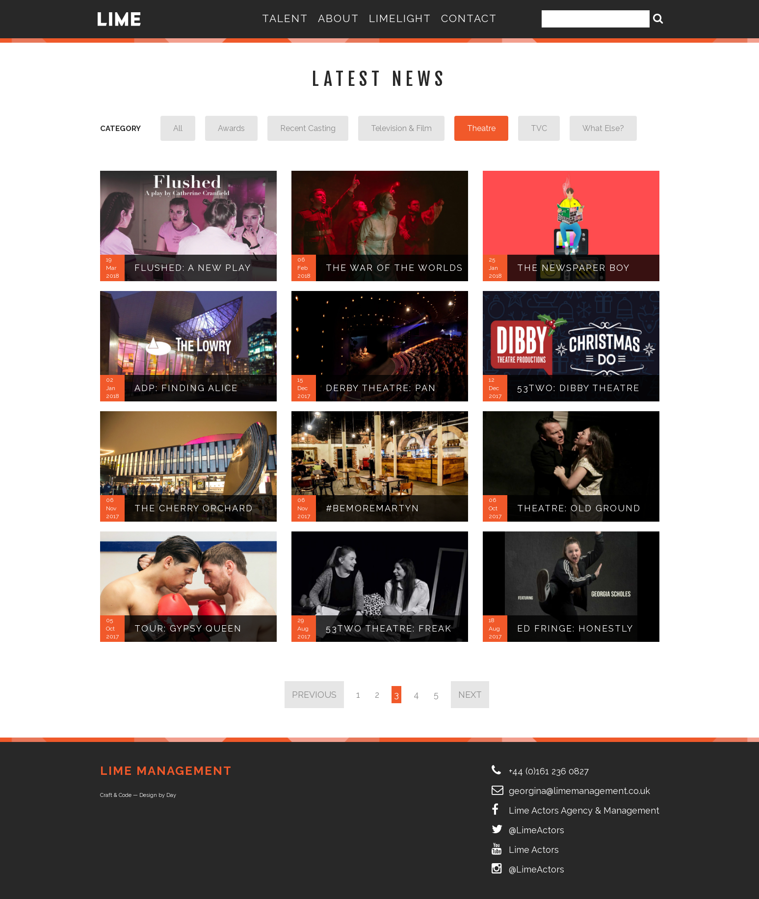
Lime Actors (534, 850)
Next (470, 694)
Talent (285, 19)
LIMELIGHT (400, 19)
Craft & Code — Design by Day (138, 795)
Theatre (481, 128)
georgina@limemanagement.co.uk (579, 791)
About (338, 19)
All (178, 128)
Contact (469, 19)
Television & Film (401, 128)
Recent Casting (308, 128)
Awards (231, 128)
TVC (539, 128)
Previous (314, 694)
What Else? (603, 128)
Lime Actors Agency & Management (584, 810)
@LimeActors (536, 830)
